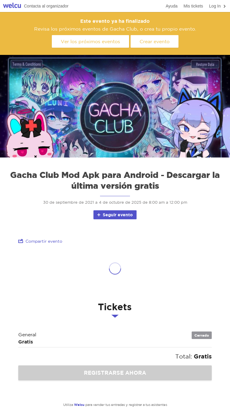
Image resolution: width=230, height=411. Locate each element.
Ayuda (171, 6)
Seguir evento (114, 214)
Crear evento (155, 41)
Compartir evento (40, 241)
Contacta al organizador (46, 6)
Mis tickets (193, 6)
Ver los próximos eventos (90, 41)
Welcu (12, 6)
